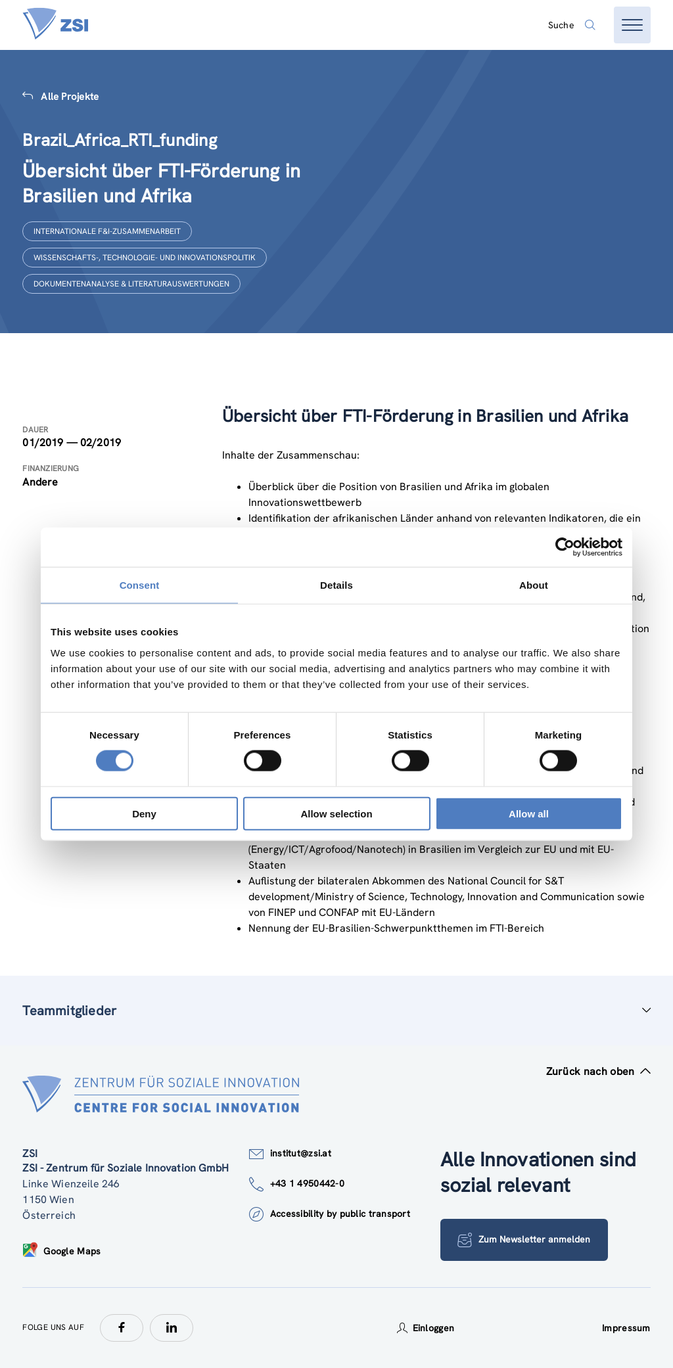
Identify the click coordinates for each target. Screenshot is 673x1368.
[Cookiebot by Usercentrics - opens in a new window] (564, 547)
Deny (144, 813)
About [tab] (533, 585)
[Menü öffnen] (632, 25)
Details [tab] (336, 585)
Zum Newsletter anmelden (524, 1240)
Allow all (529, 813)
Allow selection (336, 813)
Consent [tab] (140, 585)
